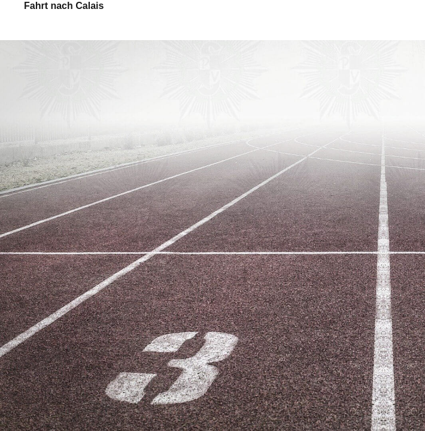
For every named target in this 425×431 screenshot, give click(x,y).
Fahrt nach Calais (64, 6)
